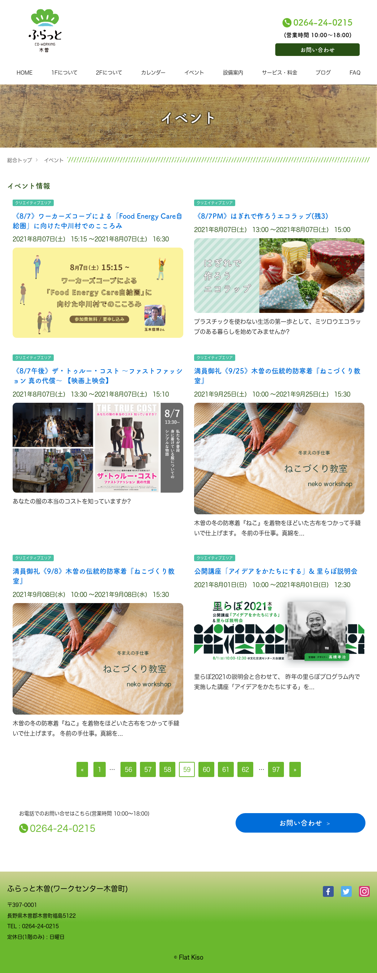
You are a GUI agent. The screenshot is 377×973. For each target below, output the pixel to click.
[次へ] (295, 769)
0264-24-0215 (322, 22)
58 (167, 769)
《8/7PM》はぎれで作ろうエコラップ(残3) (261, 216)
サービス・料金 (279, 72)
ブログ (323, 72)
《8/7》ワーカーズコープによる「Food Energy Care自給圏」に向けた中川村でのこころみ (98, 220)
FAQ (355, 72)
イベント (194, 72)
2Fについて (109, 72)
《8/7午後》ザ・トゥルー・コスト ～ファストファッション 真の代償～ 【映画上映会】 (98, 375)
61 (225, 769)
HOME (24, 72)
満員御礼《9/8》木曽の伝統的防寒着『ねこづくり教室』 (94, 575)
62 (245, 769)
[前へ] (82, 769)
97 (276, 769)
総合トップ (19, 160)
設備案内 (233, 72)
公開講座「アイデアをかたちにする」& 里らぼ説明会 (276, 571)
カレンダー (153, 72)
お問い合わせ (317, 49)
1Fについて (64, 72)
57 (148, 769)
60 (206, 769)
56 (128, 769)
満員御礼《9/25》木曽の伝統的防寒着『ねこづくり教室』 (277, 375)
